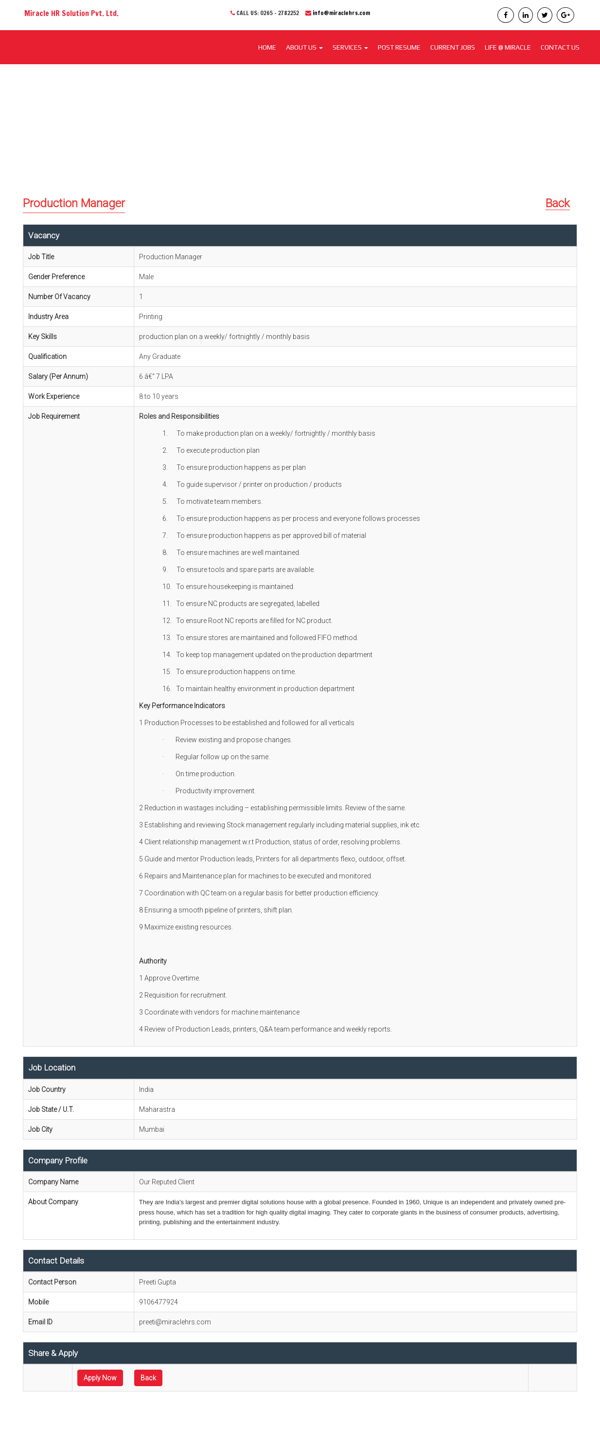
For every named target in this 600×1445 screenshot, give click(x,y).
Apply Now (100, 1378)
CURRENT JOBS (452, 47)
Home (267, 47)
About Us (304, 47)
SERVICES (350, 47)
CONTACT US (560, 47)
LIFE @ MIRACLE (508, 47)
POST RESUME (399, 47)
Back (558, 203)
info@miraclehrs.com (341, 13)
